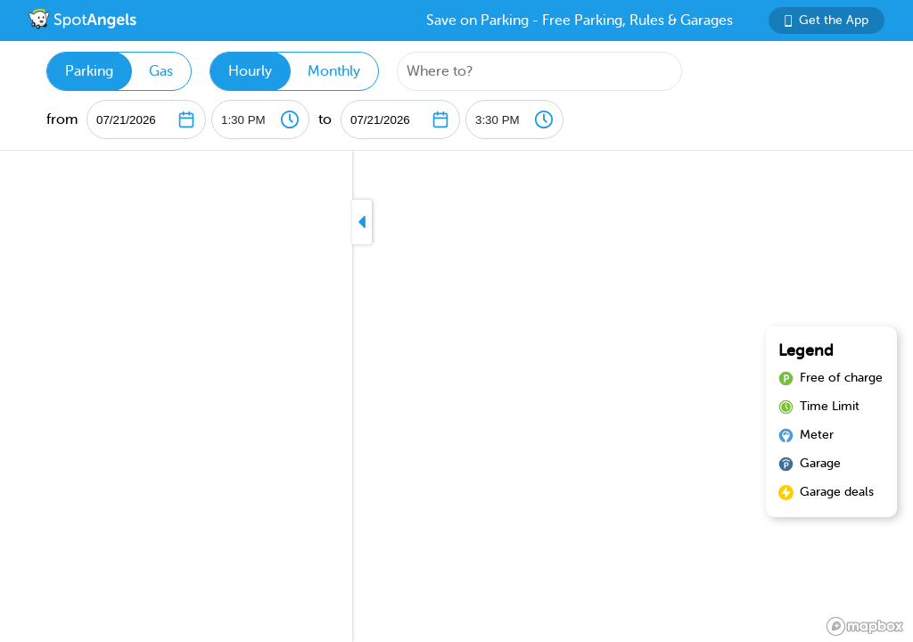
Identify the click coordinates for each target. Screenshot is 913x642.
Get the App (826, 20)
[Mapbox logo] (865, 626)
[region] (456, 396)
